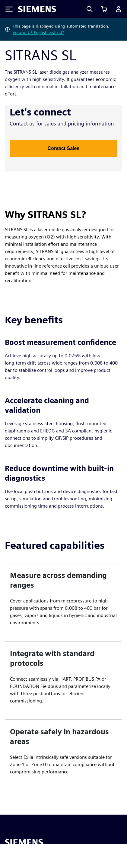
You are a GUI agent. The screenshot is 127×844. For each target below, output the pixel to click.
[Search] (90, 9)
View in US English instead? (38, 32)
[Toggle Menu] (9, 9)
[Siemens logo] (37, 9)
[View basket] (104, 9)
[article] (63, 602)
